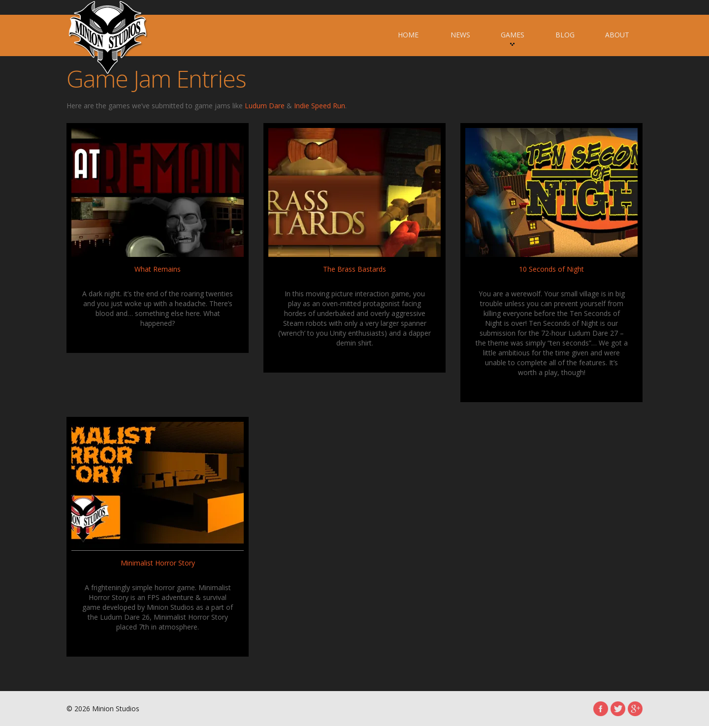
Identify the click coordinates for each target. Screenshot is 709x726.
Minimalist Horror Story (158, 563)
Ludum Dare (265, 105)
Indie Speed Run (319, 105)
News (460, 34)
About (617, 34)
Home (408, 34)
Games (512, 38)
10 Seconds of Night (551, 269)
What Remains (157, 269)
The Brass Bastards (354, 269)
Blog (565, 34)
